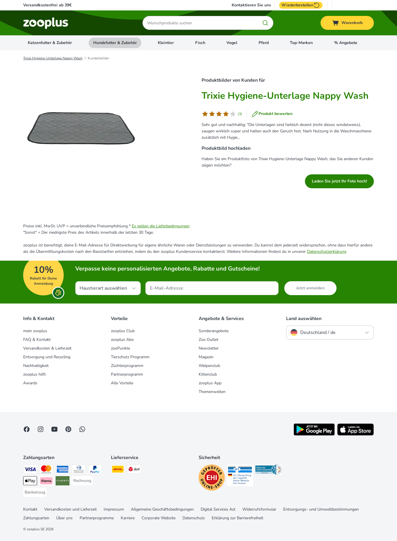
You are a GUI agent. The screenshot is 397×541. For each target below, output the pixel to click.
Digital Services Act (218, 509)
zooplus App (210, 383)
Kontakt (30, 509)
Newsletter (209, 348)
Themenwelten (212, 391)
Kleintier (166, 42)
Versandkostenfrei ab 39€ (47, 5)
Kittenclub (208, 374)
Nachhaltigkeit (36, 365)
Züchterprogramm (127, 365)
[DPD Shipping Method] (134, 470)
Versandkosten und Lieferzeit (70, 509)
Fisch (200, 42)
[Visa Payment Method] (30, 470)
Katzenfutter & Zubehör (50, 42)
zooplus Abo (122, 339)
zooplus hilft (34, 374)
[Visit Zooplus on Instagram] (40, 429)
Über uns (64, 518)
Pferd (264, 42)
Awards (30, 383)
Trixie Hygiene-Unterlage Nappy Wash (53, 58)
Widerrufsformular (259, 509)
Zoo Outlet (208, 339)
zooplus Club (123, 331)
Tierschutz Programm (130, 357)
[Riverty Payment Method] (62, 481)
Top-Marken (301, 42)
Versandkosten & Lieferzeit (47, 348)
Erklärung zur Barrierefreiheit (237, 518)
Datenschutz (193, 518)
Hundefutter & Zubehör (115, 42)
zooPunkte (120, 348)
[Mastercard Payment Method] (46, 470)
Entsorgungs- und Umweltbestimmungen (321, 509)
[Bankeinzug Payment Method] (35, 492)
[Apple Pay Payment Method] (30, 481)
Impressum (114, 509)
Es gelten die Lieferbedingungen (161, 226)
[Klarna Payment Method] (46, 481)
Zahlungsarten (36, 518)
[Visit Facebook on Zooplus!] (26, 429)
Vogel (231, 42)
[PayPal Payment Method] (95, 470)
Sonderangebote (213, 331)
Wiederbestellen (300, 5)
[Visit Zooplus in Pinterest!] (68, 429)
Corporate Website (158, 518)
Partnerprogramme (97, 518)
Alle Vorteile (122, 383)
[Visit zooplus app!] (314, 434)
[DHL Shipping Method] (118, 470)
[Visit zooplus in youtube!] (54, 429)
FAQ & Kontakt (37, 339)
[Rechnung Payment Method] (82, 481)
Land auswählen (303, 318)
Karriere (128, 518)
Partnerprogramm (127, 374)
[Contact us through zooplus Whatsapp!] (82, 429)
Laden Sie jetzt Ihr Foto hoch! (339, 181)
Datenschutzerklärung (326, 251)
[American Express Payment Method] (62, 470)
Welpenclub (209, 365)
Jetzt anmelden (310, 288)
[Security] (212, 479)
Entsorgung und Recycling (46, 357)
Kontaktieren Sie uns (251, 5)
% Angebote (345, 42)
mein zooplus (35, 331)
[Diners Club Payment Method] (79, 470)
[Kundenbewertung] (222, 113)
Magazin (206, 357)
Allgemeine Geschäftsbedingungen (162, 509)
